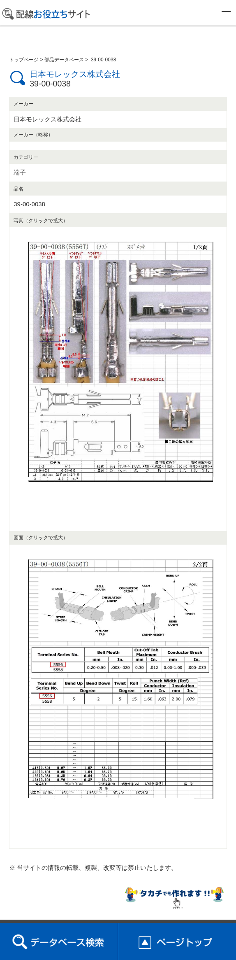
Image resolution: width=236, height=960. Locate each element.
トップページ (24, 60)
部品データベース (64, 60)
